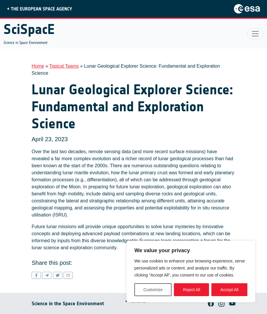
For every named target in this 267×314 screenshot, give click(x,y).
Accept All (229, 289)
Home (38, 66)
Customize (153, 289)
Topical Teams (64, 66)
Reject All (191, 289)
